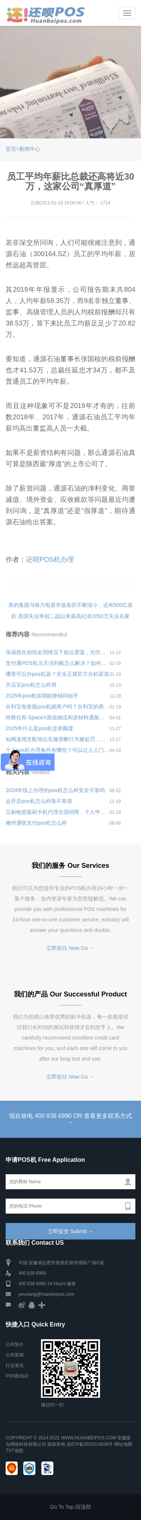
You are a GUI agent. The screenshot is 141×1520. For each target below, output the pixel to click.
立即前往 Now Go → (70, 948)
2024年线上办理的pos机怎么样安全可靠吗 (55, 790)
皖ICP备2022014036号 (90, 1444)
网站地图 (123, 1444)
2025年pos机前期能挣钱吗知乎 (42, 696)
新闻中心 (29, 149)
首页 (11, 149)
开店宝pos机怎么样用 (31, 685)
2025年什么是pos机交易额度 (39, 728)
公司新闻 (15, 1355)
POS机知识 (17, 1376)
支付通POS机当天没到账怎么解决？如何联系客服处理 (57, 663)
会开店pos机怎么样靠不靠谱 (39, 801)
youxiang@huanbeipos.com (46, 1294)
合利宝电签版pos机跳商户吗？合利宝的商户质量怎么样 (57, 707)
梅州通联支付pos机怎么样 (36, 823)
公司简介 (15, 1344)
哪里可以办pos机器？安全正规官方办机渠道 (57, 674)
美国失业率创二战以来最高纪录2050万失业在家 (74, 616)
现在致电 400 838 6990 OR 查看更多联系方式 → (70, 1119)
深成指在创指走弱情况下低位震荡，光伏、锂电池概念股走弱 (57, 652)
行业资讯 (15, 1365)
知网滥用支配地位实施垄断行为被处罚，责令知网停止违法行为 (57, 739)
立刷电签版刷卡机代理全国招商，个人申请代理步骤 (57, 812)
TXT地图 (14, 1450)
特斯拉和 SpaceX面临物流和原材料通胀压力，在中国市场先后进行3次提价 (57, 717)
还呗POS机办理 (50, 559)
